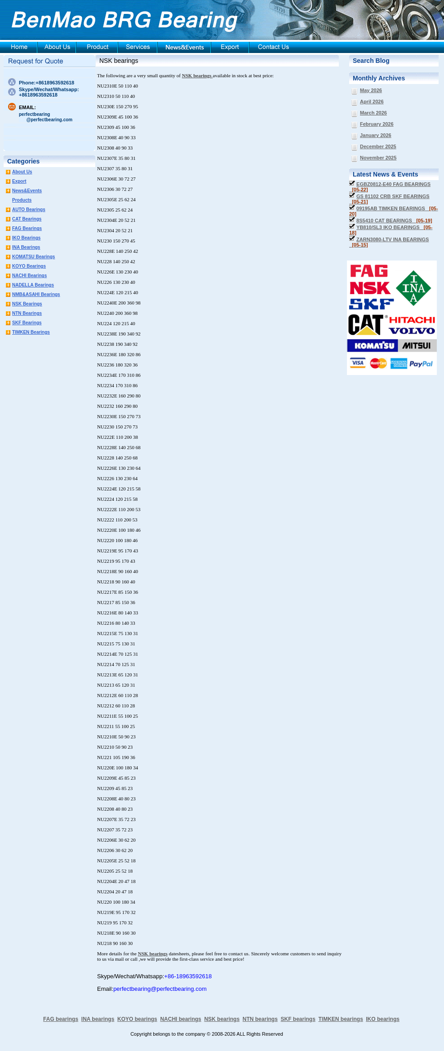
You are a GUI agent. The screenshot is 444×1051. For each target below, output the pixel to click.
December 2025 (378, 146)
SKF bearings (297, 1019)
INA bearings (98, 1019)
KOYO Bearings (29, 266)
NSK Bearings (27, 303)
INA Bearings (26, 247)
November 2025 (378, 157)
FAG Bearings (27, 228)
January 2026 (375, 135)
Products (21, 200)
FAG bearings (60, 1019)
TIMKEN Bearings (31, 332)
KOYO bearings (137, 1019)
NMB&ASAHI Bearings (36, 294)
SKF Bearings (27, 322)
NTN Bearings (27, 313)
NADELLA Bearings (33, 285)
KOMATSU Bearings (33, 256)
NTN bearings (260, 1019)
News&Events (27, 190)
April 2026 (372, 101)
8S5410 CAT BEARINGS (394, 220)
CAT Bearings (26, 218)
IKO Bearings (26, 237)
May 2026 (371, 90)
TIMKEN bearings (341, 1019)
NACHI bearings (180, 1019)
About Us (22, 171)
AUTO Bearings (28, 209)
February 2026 (377, 124)
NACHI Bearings (29, 275)
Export (19, 181)
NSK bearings (118, 60)
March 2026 (373, 112)
